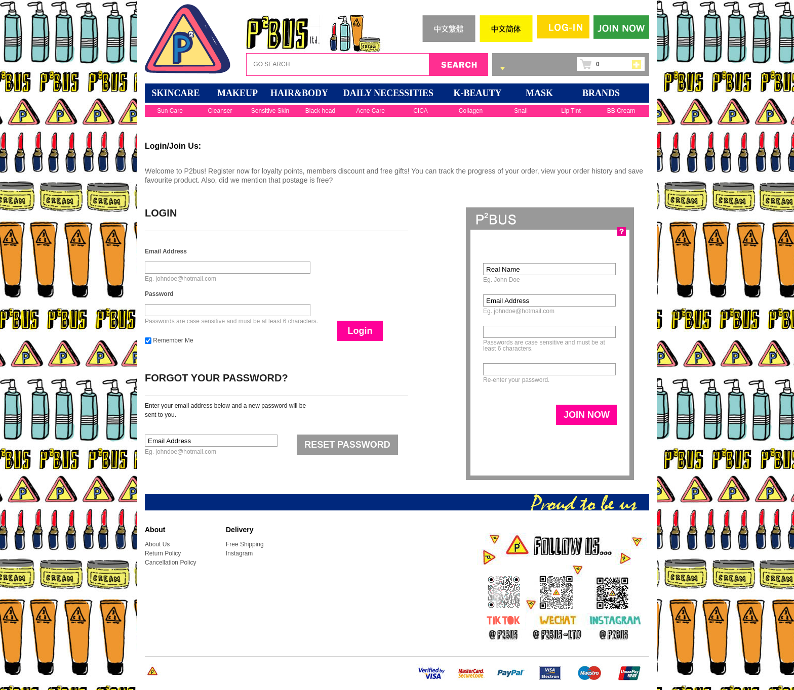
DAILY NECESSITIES (388, 93)
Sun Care (170, 110)
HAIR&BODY (299, 93)
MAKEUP (237, 93)
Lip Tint (571, 110)
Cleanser (220, 110)
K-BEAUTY (477, 93)
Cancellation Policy (170, 562)
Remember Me (169, 340)
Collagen (471, 110)
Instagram (239, 553)
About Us (157, 544)
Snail (521, 110)
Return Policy (163, 553)
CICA (420, 110)
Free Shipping (245, 544)
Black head (320, 110)
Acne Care (370, 110)
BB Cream (621, 110)
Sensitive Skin (270, 110)
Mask (539, 93)
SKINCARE (175, 93)
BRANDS (601, 93)
